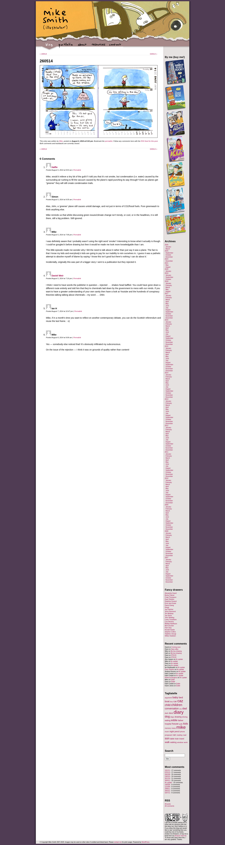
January (168, 247)
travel (181, 739)
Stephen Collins (170, 632)
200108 (167, 774)
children (176, 705)
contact (115, 46)
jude (181, 724)
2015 (166, 346)
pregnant (168, 735)
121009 (167, 787)
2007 (166, 557)
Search (169, 750)
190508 (167, 784)
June (167, 306)
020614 (153, 54)
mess (174, 728)
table (172, 739)
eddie (174, 720)
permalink (108, 141)
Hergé (167, 607)
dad (184, 708)
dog (167, 716)
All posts (168, 804)
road (184, 735)
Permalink (77, 170)
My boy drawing (176, 651)
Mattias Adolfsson (171, 624)
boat (167, 701)
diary (179, 712)
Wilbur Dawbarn (170, 636)
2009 (166, 505)
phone (182, 731)
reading (179, 735)
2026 (166, 245)
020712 (167, 793)
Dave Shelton (169, 599)
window (180, 742)
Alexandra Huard (171, 593)
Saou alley (174, 649)
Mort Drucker (169, 626)
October (168, 255)
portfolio (65, 46)
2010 (166, 478)
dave (171, 713)
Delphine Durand (171, 601)
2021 (166, 263)
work (186, 742)
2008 (166, 531)
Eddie (173, 679)
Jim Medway (169, 613)
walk (167, 742)
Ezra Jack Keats (170, 603)
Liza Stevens (169, 621)
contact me (118, 842)
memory (168, 728)
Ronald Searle (170, 630)
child (168, 705)
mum (167, 731)
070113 (167, 772)
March (168, 249)
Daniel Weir (57, 275)
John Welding (169, 617)
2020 (166, 269)
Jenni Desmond (170, 611)
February (169, 285)
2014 (166, 373)
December (169, 257)
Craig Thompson (170, 597)
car (175, 701)
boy (171, 701)
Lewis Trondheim (171, 619)
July (167, 308)
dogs (172, 717)
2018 (166, 281)
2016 (166, 320)
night (171, 731)
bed (181, 697)
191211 (167, 770)
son (167, 738)
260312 (167, 791)
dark (166, 713)
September (169, 253)
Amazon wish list (180, 836)
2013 (166, 399)
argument (168, 698)
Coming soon (176, 647)
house (175, 723)
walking (173, 742)
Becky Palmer (170, 595)
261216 (167, 778)
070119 (173, 655)
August (168, 267)
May (167, 265)
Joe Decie (168, 615)
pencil (177, 731)
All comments (169, 806)
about (82, 46)
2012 (166, 425)
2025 (166, 251)
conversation (172, 708)
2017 (166, 293)
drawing (178, 717)
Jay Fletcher (169, 609)
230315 (167, 776)
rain (174, 735)
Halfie (54, 167)
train (177, 739)
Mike (61, 141)
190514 (43, 54)
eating (168, 720)
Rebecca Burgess (171, 677)
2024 (166, 259)
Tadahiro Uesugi (170, 634)
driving (184, 717)
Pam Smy (168, 628)
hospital (168, 724)
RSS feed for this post (149, 141)
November (169, 316)
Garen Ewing (169, 605)
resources (98, 46)
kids (185, 723)
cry (180, 709)
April (167, 301)
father (180, 720)
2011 (166, 452)
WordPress (145, 842)
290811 (167, 789)
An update (179, 659)
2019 (166, 273)
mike (181, 727)
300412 (167, 780)
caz (180, 701)
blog (49, 46)
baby (175, 697)
